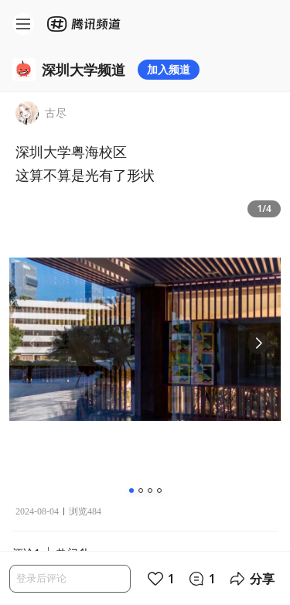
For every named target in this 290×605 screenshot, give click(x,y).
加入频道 (168, 69)
